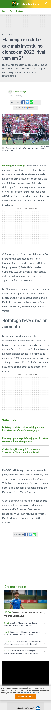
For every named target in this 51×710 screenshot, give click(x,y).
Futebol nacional (16, 11)
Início (4, 11)
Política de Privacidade (30, 693)
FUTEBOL (7, 34)
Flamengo (7, 165)
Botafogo (20, 165)
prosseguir (25, 696)
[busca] (46, 3)
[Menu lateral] (4, 3)
